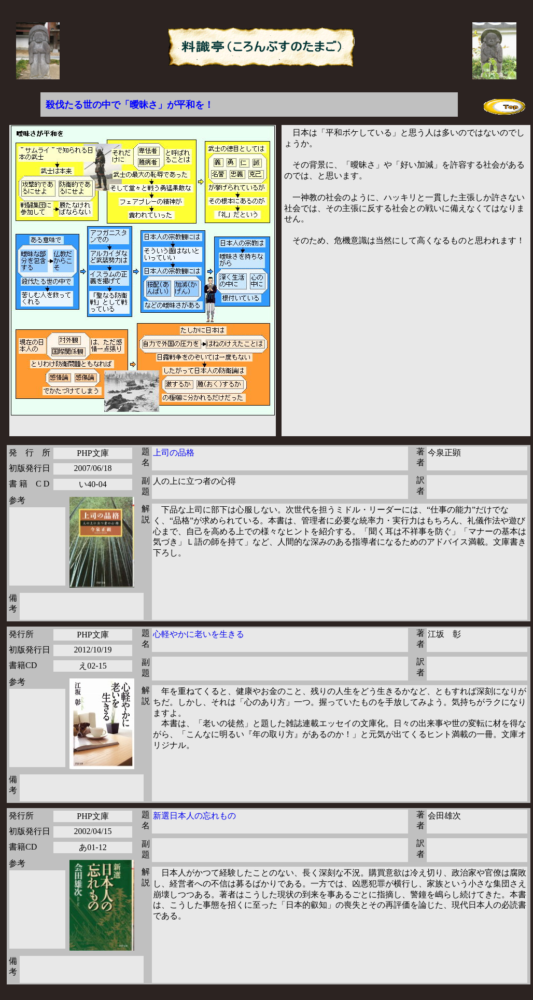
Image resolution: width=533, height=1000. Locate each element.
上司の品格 (173, 452)
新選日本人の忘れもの (194, 815)
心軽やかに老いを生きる (198, 634)
